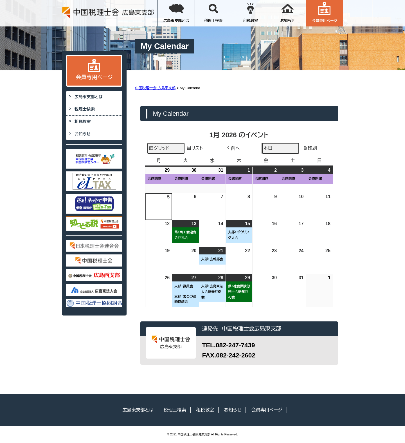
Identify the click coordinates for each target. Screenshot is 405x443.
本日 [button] (268, 148)
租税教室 (250, 12)
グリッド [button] (159, 149)
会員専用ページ (325, 12)
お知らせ (287, 12)
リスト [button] (194, 149)
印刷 (310, 149)
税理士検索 (213, 12)
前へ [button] (233, 148)
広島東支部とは (176, 12)
